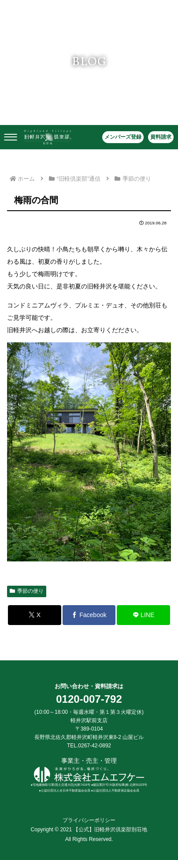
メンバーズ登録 (122, 137)
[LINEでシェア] (143, 615)
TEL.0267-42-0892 (89, 746)
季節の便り (27, 591)
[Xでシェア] (34, 615)
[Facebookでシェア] (89, 615)
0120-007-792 (89, 699)
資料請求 (160, 137)
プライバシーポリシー (89, 820)
